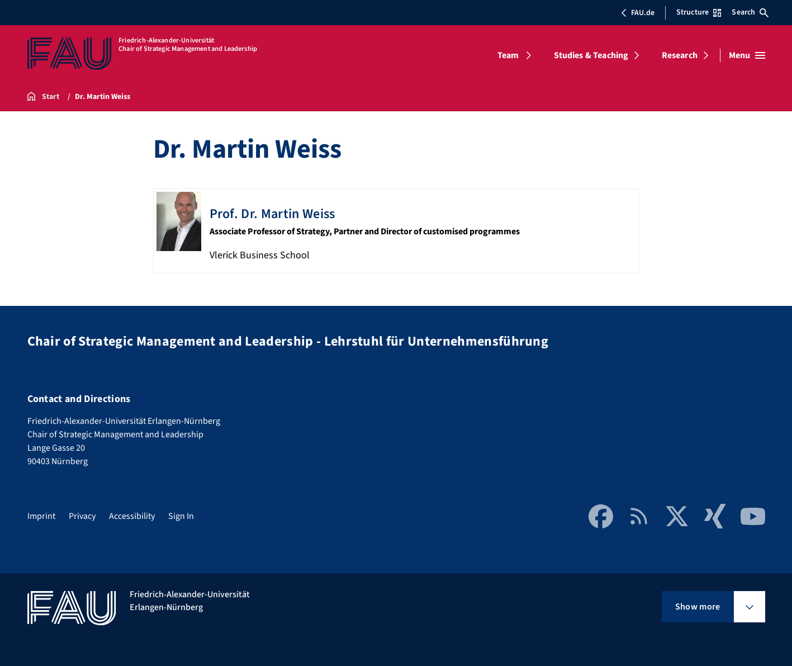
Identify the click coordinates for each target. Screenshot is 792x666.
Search (750, 12)
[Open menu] (747, 55)
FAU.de (637, 12)
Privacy (82, 516)
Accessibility (132, 516)
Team (508, 55)
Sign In (181, 516)
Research (680, 55)
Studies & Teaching (591, 55)
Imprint (41, 516)
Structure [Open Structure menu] (698, 12)
